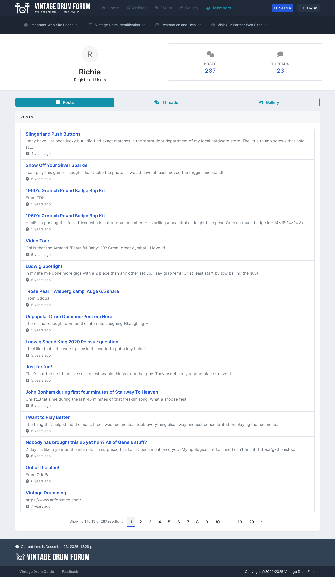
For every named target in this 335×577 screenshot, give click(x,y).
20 (251, 521)
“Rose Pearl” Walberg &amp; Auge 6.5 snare (72, 291)
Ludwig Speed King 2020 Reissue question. (73, 341)
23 (280, 70)
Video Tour (37, 240)
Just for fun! (39, 366)
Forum (163, 7)
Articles (137, 7)
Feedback (70, 571)
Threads (166, 102)
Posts (65, 102)
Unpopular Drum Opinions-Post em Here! (70, 316)
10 (217, 521)
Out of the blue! (42, 467)
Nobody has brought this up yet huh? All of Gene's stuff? (86, 442)
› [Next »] (262, 521)
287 (210, 70)
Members (218, 7)
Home (110, 7)
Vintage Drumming (46, 492)
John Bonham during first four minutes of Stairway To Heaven (92, 392)
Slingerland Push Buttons (53, 134)
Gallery (189, 7)
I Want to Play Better (48, 417)
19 (240, 521)
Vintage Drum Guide (36, 571)
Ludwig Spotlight (44, 266)
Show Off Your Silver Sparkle (57, 165)
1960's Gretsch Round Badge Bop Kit (65, 190)
